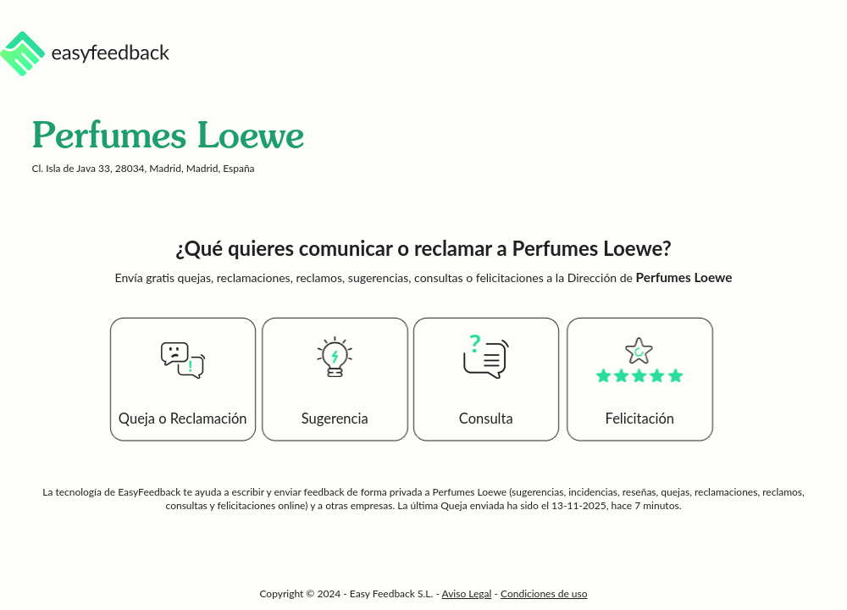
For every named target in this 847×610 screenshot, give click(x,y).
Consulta (486, 418)
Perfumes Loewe (470, 491)
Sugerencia (335, 418)
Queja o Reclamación (183, 418)
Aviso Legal (467, 593)
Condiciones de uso (544, 593)
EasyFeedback (150, 491)
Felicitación (640, 418)
